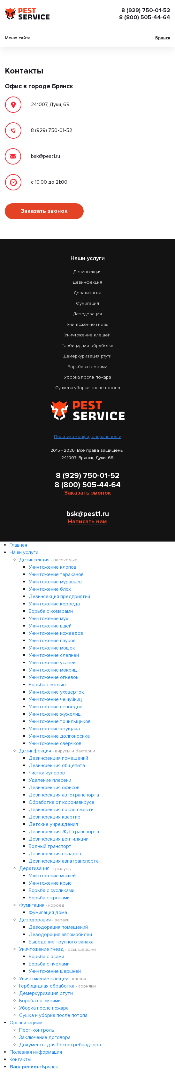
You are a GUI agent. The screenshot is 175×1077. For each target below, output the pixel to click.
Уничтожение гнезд (87, 324)
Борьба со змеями (87, 366)
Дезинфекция (87, 282)
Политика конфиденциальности (87, 436)
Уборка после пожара (87, 377)
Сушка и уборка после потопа (87, 387)
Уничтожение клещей (87, 335)
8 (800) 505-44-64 (144, 17)
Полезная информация (36, 1052)
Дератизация (87, 293)
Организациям (26, 1022)
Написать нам (87, 521)
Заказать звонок (44, 210)
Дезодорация (87, 314)
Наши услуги (24, 552)
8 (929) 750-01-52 (145, 10)
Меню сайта (18, 38)
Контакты (20, 1059)
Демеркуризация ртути (87, 356)
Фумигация (87, 303)
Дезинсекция (87, 271)
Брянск (162, 38)
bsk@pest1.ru (87, 514)
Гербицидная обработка (87, 345)
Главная (18, 545)
